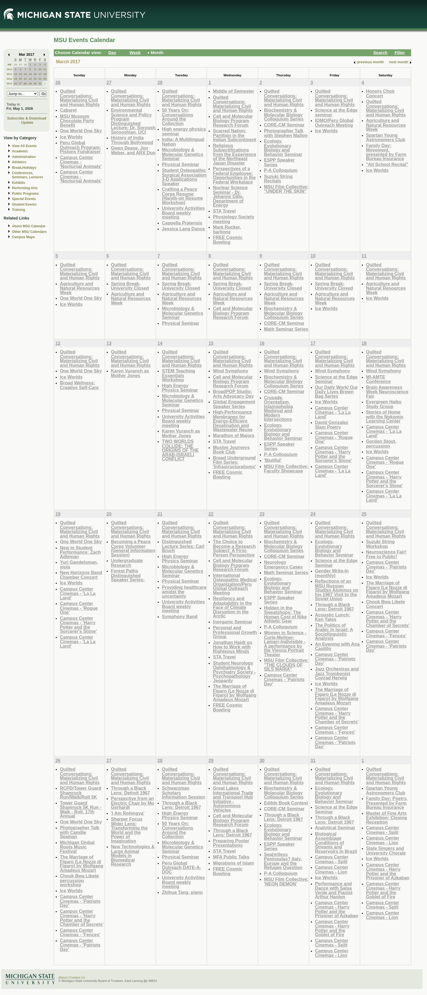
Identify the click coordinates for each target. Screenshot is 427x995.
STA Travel (224, 210)
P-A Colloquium (281, 170)
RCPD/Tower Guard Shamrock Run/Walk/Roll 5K (80, 792)
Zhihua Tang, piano (182, 892)
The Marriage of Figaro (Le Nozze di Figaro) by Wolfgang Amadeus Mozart (234, 693)
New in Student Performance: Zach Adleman (80, 552)
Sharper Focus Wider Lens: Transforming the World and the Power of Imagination (129, 829)
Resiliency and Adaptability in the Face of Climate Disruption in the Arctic (232, 607)
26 (15, 64)
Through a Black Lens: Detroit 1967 (334, 607)
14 (25, 73)
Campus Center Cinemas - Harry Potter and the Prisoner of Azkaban (336, 909)
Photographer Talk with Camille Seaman (79, 832)
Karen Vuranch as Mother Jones (130, 373)
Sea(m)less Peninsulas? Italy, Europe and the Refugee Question (283, 861)
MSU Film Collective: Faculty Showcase (286, 469)
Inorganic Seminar (232, 621)
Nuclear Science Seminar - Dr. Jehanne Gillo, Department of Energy (230, 196)
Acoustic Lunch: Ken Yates (332, 617)
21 (25, 78)
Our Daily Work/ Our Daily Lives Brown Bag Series (336, 392)
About (62, 977)
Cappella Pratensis (182, 222)
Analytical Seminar (335, 827)
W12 (9, 78)
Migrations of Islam (233, 862)
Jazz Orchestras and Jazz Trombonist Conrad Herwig (337, 673)
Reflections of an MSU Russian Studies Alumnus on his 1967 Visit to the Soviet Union (336, 590)
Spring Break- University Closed (130, 286)
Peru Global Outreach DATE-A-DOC (181, 867)
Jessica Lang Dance (183, 228)
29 (30, 83)
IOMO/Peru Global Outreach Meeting (334, 123)
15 (30, 73)
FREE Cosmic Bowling (227, 240)
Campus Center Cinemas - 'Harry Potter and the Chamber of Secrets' (336, 715)
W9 (10, 64)
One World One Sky (81, 130)
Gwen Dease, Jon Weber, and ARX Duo (133, 150)
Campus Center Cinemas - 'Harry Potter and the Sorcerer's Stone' (333, 454)
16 (35, 73)
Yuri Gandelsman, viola (79, 564)
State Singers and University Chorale (386, 850)
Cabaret (68, 110)
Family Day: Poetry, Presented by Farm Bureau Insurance (387, 803)
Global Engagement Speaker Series (234, 404)
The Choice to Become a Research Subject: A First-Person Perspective (234, 548)
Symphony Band (179, 616)
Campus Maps (23, 237)
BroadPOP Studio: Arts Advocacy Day (233, 394)
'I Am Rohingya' (127, 813)
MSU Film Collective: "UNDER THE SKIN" (286, 189)
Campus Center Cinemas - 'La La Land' (333, 412)
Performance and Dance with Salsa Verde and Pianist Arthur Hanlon (334, 890)
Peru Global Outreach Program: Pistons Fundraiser (80, 147)
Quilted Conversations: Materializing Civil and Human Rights (80, 98)
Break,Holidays (24, 168)
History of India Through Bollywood (132, 140)
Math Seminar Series (286, 328)
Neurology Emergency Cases (283, 564)
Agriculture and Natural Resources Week (386, 125)
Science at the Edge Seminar (336, 379)
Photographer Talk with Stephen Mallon (286, 133)
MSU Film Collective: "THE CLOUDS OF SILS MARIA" (286, 665)
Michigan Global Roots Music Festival (77, 847)
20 (20, 78)
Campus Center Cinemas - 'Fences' (335, 730)
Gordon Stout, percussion (381, 443)
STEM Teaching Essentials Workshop (178, 375)
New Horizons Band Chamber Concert (81, 575)
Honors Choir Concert (380, 93)
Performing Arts (25, 188)
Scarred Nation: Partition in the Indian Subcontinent (234, 135)
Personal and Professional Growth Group (235, 632)
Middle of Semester (233, 91)
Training (18, 210)
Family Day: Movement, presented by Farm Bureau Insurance (386, 152)
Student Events (24, 204)
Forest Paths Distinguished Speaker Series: (128, 575)
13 (20, 73)
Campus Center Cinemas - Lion (331, 869)
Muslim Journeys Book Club (231, 450)
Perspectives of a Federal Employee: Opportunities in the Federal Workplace (234, 175)
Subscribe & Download (26, 118)
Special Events (24, 199)
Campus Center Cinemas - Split (331, 859)
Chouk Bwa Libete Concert (385, 604)
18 (45, 73)
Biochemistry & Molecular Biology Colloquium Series (284, 114)
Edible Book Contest (286, 802)
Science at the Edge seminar (336, 112)
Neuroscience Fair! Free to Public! (386, 554)
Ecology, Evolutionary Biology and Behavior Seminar (283, 147)
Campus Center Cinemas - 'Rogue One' (334, 437)
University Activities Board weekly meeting (183, 213)
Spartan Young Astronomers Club (385, 137)
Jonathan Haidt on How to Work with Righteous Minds (232, 647)
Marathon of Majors (233, 435)
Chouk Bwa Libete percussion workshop (79, 880)
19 (15, 78)
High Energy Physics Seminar (180, 388)
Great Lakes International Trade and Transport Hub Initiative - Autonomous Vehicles (233, 799)
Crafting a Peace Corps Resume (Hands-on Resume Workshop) (182, 196)
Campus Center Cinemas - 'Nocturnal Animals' (81, 162)
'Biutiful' (273, 460)
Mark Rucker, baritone (227, 229)
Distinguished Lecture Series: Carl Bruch (183, 546)
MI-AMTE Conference (378, 379)
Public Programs (25, 194)
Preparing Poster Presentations (231, 843)
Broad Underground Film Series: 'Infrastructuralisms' (234, 462)
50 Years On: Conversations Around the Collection (177, 117)
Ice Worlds (71, 136)
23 (35, 78)
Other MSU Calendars (29, 232)
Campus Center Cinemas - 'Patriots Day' (284, 679)
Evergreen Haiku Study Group (384, 404)
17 (40, 73)
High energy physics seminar (184, 131)
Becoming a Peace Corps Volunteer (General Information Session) (133, 548)
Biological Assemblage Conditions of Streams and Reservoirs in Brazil (336, 842)
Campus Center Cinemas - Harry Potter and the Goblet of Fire (332, 928)
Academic (20, 151)
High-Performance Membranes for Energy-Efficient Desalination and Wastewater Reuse (232, 420)
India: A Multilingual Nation (183, 142)
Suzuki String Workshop (380, 544)
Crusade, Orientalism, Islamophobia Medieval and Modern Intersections (278, 408)
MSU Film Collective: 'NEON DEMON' (286, 881)
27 (20, 64)
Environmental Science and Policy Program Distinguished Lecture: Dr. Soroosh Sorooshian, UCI (133, 121)
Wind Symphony (230, 370)
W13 (9, 83)
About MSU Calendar (28, 226)
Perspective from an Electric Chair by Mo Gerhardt (132, 803)
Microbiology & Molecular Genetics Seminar (182, 154)
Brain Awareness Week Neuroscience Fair (387, 392)
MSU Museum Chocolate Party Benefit (77, 121)
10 (40, 69)
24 (40, 78)
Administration (24, 157)
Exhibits (18, 183)
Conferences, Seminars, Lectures (27, 175)
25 (45, 78)
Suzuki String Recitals (278, 179)
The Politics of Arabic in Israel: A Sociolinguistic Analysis (334, 632)
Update (27, 122)
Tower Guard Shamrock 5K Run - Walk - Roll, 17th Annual (80, 809)
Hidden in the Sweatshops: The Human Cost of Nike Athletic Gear (285, 614)
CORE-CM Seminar (284, 124)
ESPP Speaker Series (279, 162)
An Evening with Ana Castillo (337, 646)
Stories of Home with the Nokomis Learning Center (384, 416)
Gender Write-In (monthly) (332, 573)
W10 (9, 69)
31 (40, 83)
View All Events (24, 146)
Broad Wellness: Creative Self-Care (79, 385)
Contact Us (77, 977)
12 (15, 73)
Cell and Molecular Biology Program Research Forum (233, 121)
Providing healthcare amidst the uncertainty (184, 592)
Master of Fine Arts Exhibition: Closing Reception (386, 818)
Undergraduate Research (127, 563)
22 (30, 78)
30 (35, 83)
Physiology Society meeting (233, 219)
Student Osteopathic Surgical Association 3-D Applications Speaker (184, 177)
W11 (9, 73)
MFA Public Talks (231, 856)
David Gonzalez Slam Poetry (331, 425)
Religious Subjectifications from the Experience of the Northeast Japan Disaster (234, 154)
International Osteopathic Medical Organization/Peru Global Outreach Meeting (235, 584)
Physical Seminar (180, 164)
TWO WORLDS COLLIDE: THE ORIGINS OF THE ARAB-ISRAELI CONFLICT (180, 450)
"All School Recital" (387, 164)
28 (25, 64)
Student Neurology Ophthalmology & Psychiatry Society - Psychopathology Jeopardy (234, 671)
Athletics (19, 162)
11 (45, 69)
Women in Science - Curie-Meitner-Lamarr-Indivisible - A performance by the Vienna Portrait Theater (285, 643)
